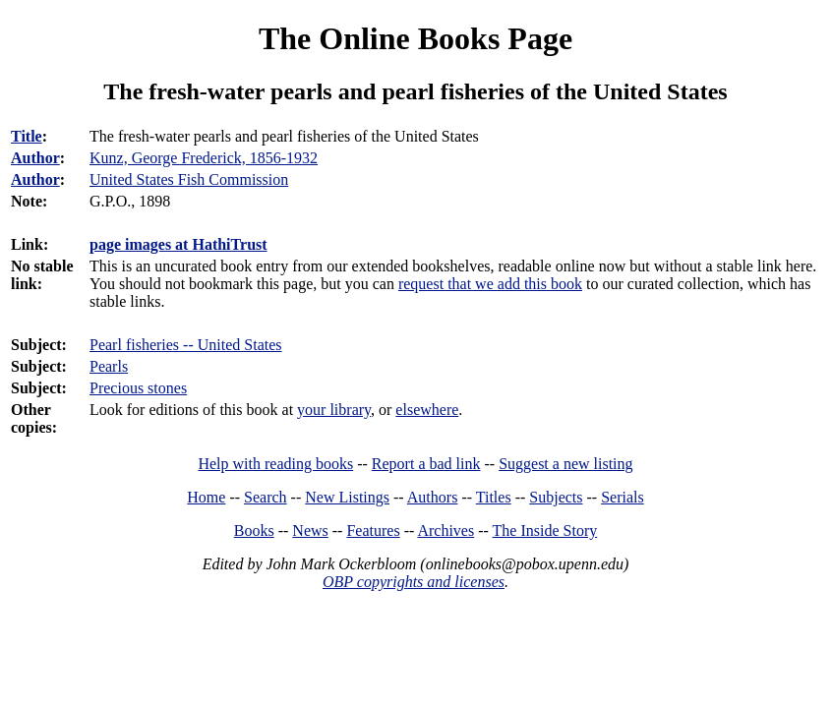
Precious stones (138, 388)
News (309, 530)
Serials (622, 497)
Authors (432, 497)
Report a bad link (426, 463)
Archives (445, 530)
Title (26, 136)
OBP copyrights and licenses (414, 581)
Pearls (108, 366)
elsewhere (426, 409)
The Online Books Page (415, 38)
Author (35, 157)
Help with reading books (275, 463)
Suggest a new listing (565, 463)
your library (334, 409)
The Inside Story (545, 530)
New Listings (347, 497)
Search (265, 497)
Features (372, 530)
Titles (493, 497)
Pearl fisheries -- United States (185, 344)
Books (254, 530)
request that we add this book (490, 283)
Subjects (555, 497)
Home (206, 497)
